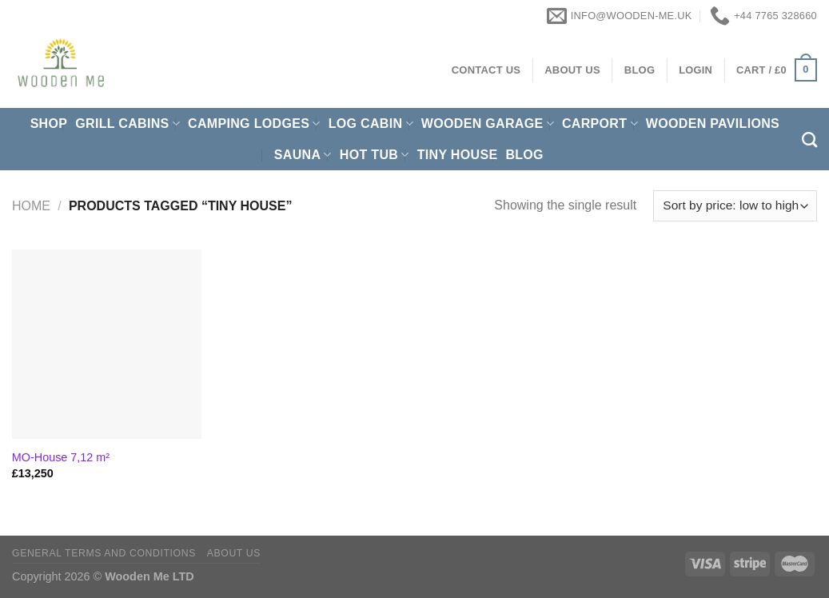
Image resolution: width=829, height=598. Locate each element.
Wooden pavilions (712, 123)
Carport (600, 123)
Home (31, 206)
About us (234, 553)
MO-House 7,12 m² (61, 457)
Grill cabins (127, 123)
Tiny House (457, 154)
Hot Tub (374, 154)
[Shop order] (735, 205)
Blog (524, 154)
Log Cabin (371, 123)
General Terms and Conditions (104, 553)
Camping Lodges (254, 123)
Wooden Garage (487, 123)
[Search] (809, 139)
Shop (49, 123)
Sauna (303, 154)
